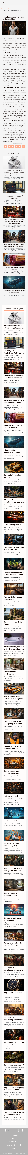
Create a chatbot (10, 821)
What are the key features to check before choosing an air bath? (14, 649)
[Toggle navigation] (3, 2)
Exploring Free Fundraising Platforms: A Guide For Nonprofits (14, 196)
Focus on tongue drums (13, 525)
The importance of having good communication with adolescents (14, 1114)
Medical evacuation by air (14, 1042)
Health (14, 1139)
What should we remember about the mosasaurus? (12, 452)
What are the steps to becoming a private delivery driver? (12, 748)
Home (2, 8)
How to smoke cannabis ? (14, 1065)
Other (7, 8)
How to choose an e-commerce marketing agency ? (12, 773)
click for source (19, 75)
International (14, 1142)
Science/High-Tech (14, 1145)
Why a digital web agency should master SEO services (14, 1089)
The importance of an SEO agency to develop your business (13, 723)
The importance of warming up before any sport (13, 970)
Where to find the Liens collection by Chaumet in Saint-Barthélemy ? (14, 172)
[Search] (12, 1130)
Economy (14, 1136)
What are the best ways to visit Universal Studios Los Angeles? (14, 402)
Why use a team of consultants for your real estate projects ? (14, 502)
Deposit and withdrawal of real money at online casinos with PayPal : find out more (14, 221)
